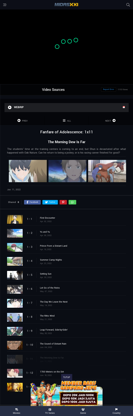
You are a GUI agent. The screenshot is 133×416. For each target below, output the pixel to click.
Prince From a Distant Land (53, 245)
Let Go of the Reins (50, 287)
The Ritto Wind (47, 315)
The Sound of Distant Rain (53, 343)
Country (116, 411)
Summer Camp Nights (51, 259)
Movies (16, 411)
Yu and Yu (45, 231)
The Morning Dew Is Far (52, 357)
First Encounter (47, 217)
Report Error (108, 89)
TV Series (49, 411)
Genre (83, 411)
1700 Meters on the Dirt (52, 371)
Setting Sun (45, 273)
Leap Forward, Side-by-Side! (54, 329)
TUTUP (66, 377)
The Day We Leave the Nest (54, 301)
